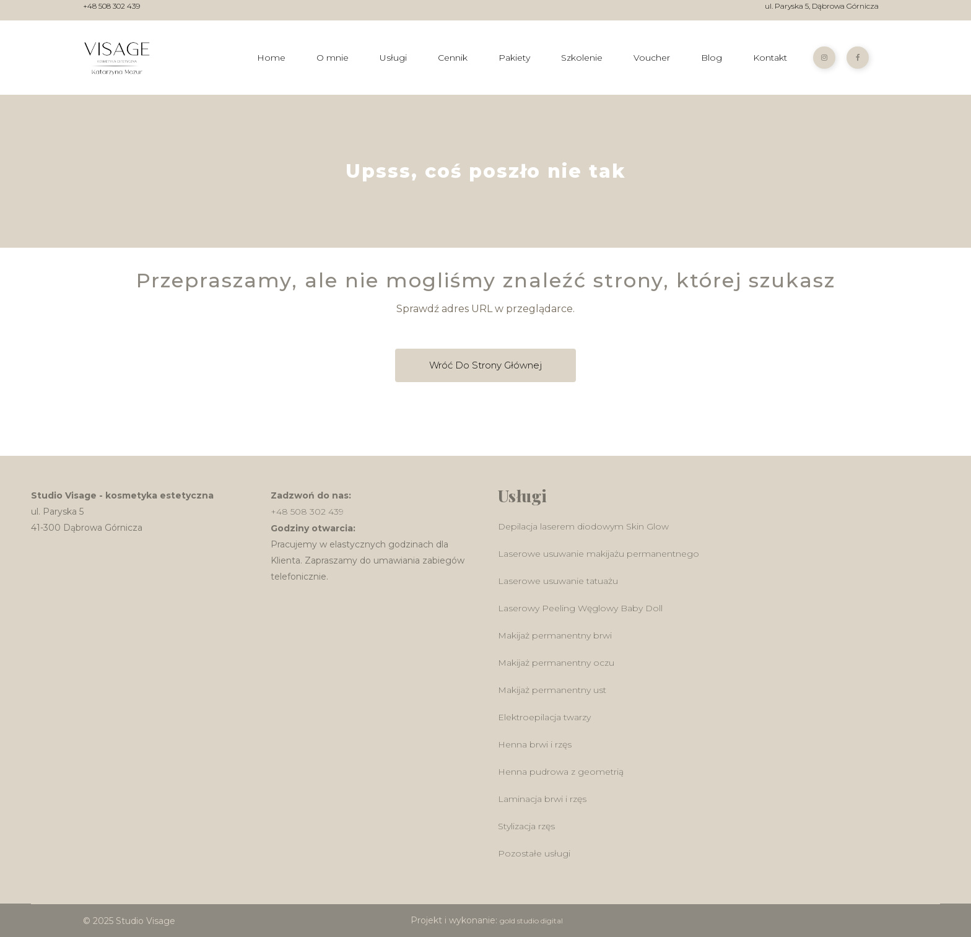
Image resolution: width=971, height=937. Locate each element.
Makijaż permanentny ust (552, 689)
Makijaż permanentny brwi (555, 635)
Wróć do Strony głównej (485, 365)
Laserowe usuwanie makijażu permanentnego (598, 553)
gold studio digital (531, 920)
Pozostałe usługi (534, 853)
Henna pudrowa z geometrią (561, 771)
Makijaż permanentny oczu (556, 662)
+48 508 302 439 (111, 6)
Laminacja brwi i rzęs (542, 798)
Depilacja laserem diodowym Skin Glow (583, 526)
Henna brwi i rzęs (535, 744)
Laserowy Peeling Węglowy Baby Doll (580, 608)
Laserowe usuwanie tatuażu (558, 580)
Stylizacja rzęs (526, 826)
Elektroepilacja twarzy (544, 717)
